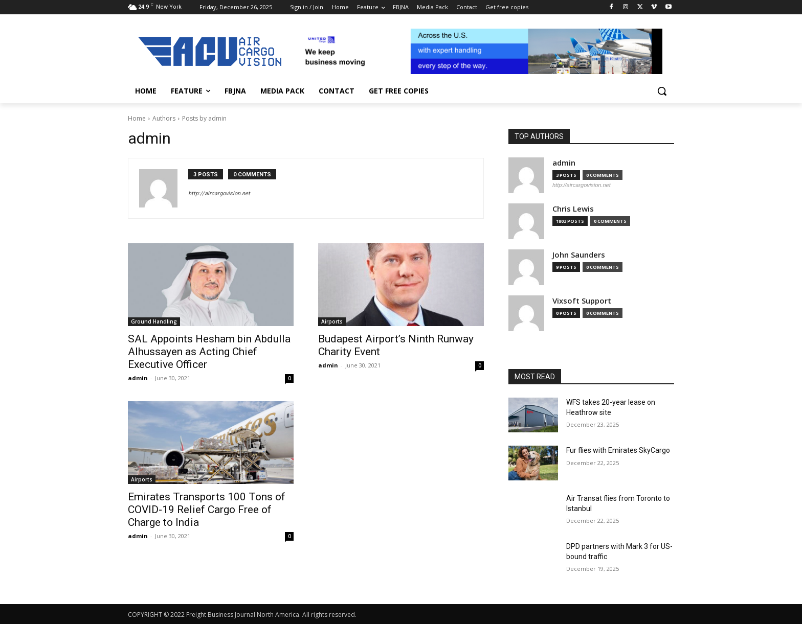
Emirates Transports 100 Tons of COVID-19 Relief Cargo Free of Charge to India (206, 509)
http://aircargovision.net (219, 193)
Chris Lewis (573, 209)
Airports (332, 321)
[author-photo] (163, 188)
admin (138, 378)
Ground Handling (154, 321)
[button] (662, 91)
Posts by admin (204, 118)
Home (137, 118)
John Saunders (578, 255)
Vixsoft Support (581, 301)
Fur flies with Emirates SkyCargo (618, 450)
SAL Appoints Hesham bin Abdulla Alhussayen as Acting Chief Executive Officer (209, 352)
